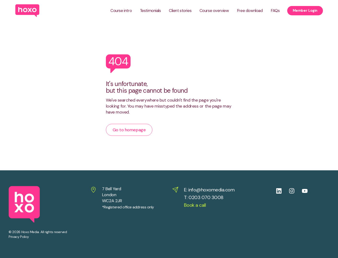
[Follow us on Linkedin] (282, 190)
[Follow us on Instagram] (295, 190)
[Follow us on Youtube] (308, 190)
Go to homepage (129, 130)
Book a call (195, 205)
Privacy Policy (19, 237)
